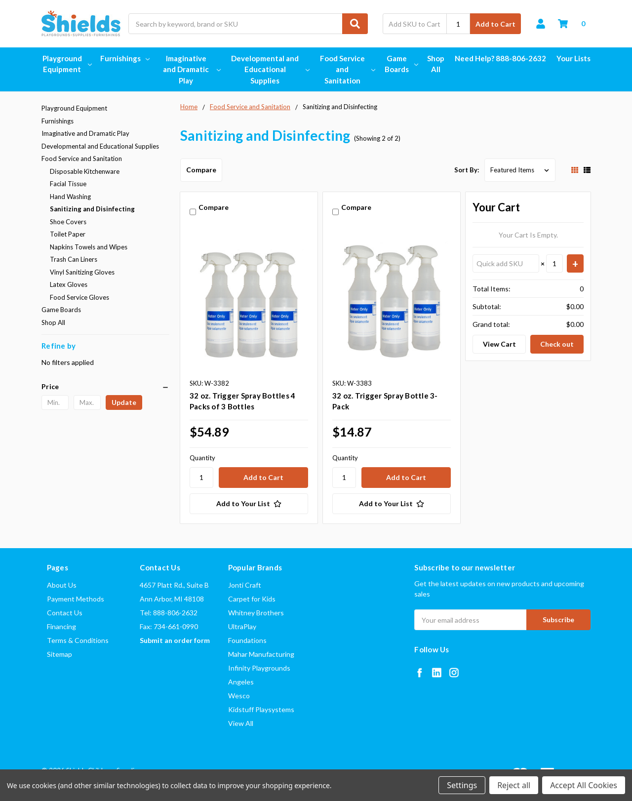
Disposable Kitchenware (84, 171)
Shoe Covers (68, 222)
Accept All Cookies (583, 785)
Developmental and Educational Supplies (269, 69)
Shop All (435, 64)
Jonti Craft (244, 585)
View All (240, 723)
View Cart (499, 344)
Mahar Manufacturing (261, 654)
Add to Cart (495, 24)
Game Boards (401, 64)
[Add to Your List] (249, 503)
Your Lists (573, 58)
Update (124, 402)
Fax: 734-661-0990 (169, 626)
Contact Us (64, 612)
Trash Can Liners (73, 259)
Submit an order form (175, 640)
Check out (557, 344)
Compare (201, 169)
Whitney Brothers (256, 612)
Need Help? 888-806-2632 (500, 58)
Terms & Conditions (78, 640)
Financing (61, 626)
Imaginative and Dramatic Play (191, 69)
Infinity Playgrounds (259, 668)
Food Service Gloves (79, 297)
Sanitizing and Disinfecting (92, 209)
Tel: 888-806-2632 (169, 612)
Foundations (247, 640)
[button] (105, 387)
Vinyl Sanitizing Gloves (82, 272)
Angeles (241, 682)
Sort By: (466, 170)
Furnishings (125, 58)
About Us (62, 585)
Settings (462, 785)
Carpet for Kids (252, 599)
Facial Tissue (68, 184)
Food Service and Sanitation (346, 69)
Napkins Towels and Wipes (88, 247)
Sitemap (59, 654)
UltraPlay (242, 626)
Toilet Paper (67, 234)
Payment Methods (75, 599)
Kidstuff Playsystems (261, 709)
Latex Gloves (68, 284)
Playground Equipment (66, 64)
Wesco (239, 695)
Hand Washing (70, 196)
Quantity (202, 458)
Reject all (513, 785)
